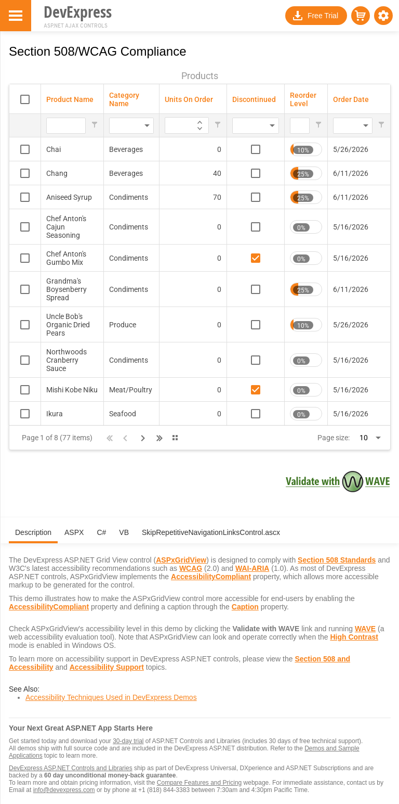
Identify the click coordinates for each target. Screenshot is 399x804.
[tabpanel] (200, 627)
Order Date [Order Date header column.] (351, 99)
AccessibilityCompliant (211, 576)
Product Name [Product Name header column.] (70, 99)
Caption (245, 607)
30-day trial (128, 741)
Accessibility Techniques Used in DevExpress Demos (111, 697)
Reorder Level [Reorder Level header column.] (303, 99)
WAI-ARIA (252, 568)
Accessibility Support (107, 667)
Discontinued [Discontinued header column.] (254, 99)
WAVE (365, 628)
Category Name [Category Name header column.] (124, 99)
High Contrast (354, 637)
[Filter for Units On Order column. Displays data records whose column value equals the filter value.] (169, 126)
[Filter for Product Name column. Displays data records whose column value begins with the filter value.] (66, 126)
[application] (199, 121)
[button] (383, 15)
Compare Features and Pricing (199, 782)
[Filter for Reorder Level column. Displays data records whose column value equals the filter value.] (299, 126)
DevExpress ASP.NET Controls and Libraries (70, 768)
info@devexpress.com (64, 790)
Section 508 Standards (337, 560)
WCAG (190, 568)
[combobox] (116, 126)
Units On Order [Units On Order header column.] (189, 99)
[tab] (33, 536)
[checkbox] (25, 99)
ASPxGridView (181, 560)
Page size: (333, 437)
